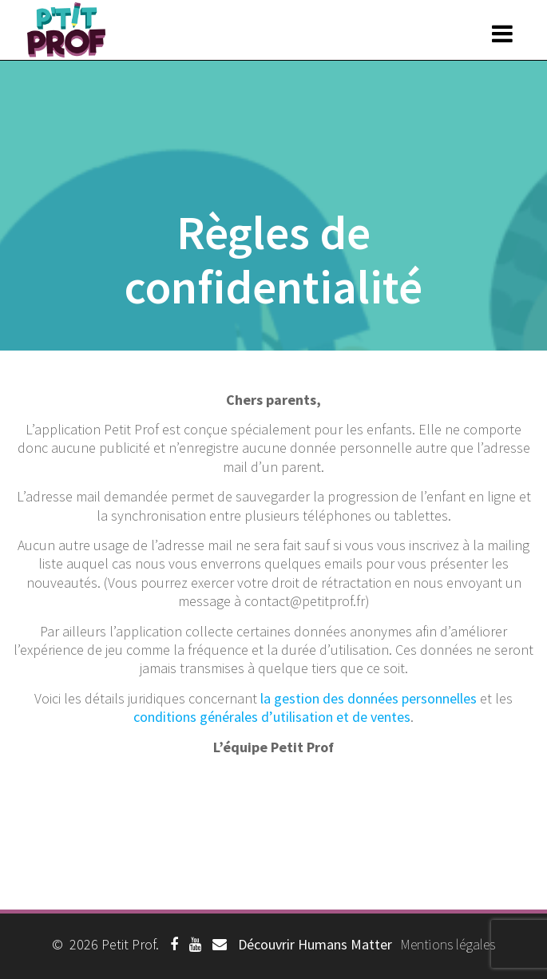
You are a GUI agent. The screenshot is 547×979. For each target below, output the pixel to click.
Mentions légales (447, 944)
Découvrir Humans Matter (315, 944)
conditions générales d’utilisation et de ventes (271, 716)
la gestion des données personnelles (368, 698)
